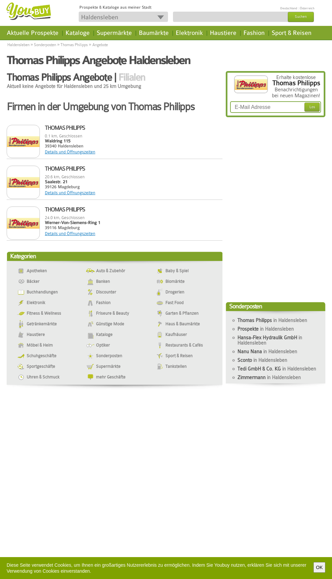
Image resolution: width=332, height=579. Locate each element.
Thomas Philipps (74, 44)
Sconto (262, 360)
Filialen (131, 77)
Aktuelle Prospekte (32, 33)
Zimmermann (269, 377)
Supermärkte (114, 33)
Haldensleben (18, 44)
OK (319, 567)
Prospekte (265, 329)
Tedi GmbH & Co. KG (276, 369)
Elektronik (189, 33)
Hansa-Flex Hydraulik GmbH (269, 340)
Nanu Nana (267, 351)
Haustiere (223, 33)
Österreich (307, 8)
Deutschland (288, 8)
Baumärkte (154, 33)
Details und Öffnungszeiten (70, 151)
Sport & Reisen (291, 33)
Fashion (254, 33)
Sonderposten (45, 44)
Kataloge (77, 33)
